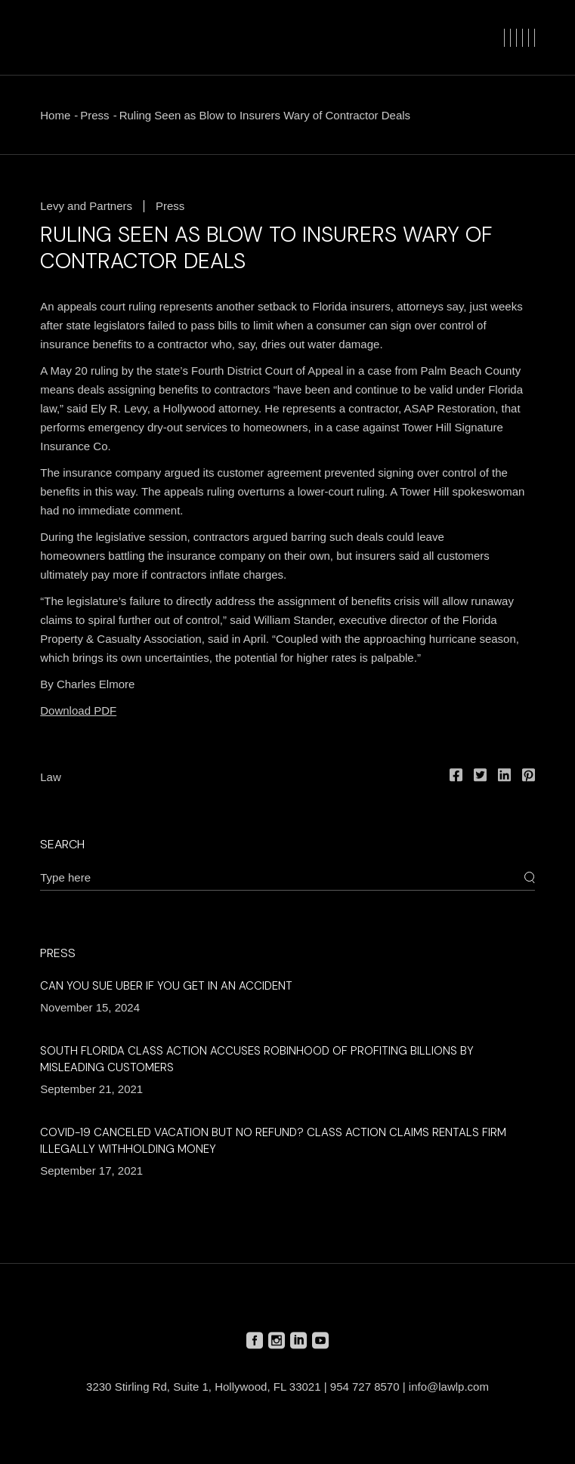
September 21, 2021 (91, 1089)
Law (50, 777)
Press (94, 115)
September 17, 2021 (91, 1170)
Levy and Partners (86, 205)
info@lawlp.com (449, 1386)
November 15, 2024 (90, 1007)
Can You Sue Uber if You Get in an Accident (166, 985)
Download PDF (78, 710)
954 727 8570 (365, 1386)
